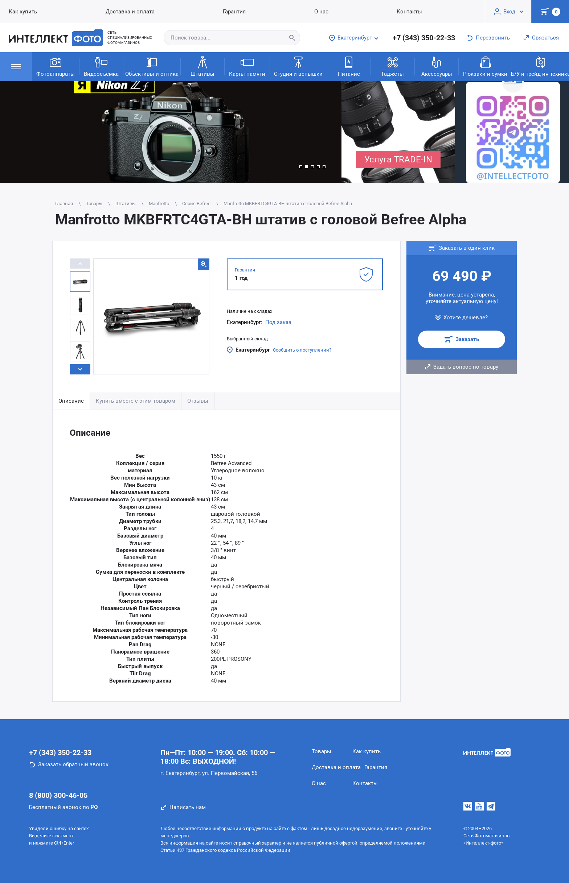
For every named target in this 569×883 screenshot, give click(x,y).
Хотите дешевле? (465, 317)
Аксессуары (436, 66)
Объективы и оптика (152, 66)
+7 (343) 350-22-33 (424, 37)
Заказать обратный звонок (73, 764)
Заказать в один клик (467, 248)
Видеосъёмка (101, 66)
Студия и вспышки (298, 66)
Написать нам (187, 807)
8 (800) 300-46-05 (58, 795)
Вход (509, 11)
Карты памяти (247, 66)
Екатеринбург (253, 350)
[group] (170, 132)
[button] (300, 166)
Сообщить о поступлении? (302, 350)
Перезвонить (493, 37)
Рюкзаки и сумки (485, 66)
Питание (349, 66)
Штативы (202, 66)
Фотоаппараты (55, 66)
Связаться (545, 37)
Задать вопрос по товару (465, 367)
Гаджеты (393, 66)
